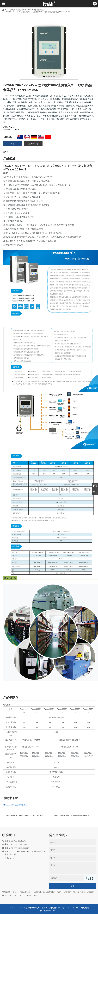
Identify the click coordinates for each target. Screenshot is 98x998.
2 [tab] (46, 76)
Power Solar (7, 895)
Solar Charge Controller (44, 892)
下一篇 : (74, 815)
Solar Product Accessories (26, 895)
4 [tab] (51, 76)
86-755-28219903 (18, 840)
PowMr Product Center (22, 892)
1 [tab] (44, 76)
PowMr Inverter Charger (83, 892)
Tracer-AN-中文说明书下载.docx (16, 805)
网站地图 (85, 907)
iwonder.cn (53, 910)
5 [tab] (54, 76)
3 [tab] (49, 76)
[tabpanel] (49, 51)
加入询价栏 (33, 143)
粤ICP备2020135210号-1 (69, 907)
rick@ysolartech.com (20, 848)
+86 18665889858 (19, 844)
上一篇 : (25, 815)
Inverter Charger (63, 892)
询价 (12, 143)
